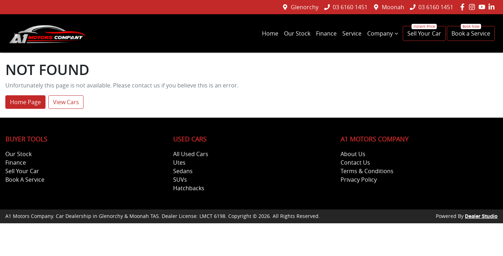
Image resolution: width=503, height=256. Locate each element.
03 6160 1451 (350, 7)
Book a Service (470, 33)
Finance (326, 33)
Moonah (393, 7)
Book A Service (24, 179)
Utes (179, 162)
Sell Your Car (424, 33)
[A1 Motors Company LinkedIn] (493, 7)
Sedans (183, 171)
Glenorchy (305, 7)
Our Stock (297, 33)
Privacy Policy (359, 179)
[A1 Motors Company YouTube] (483, 7)
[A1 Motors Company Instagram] (473, 7)
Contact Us (355, 162)
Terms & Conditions (367, 171)
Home (270, 33)
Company (383, 33)
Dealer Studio (481, 216)
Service (352, 33)
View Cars (66, 102)
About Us (353, 154)
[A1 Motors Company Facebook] (464, 7)
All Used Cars (190, 154)
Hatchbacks (188, 188)
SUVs (180, 179)
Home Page (25, 102)
